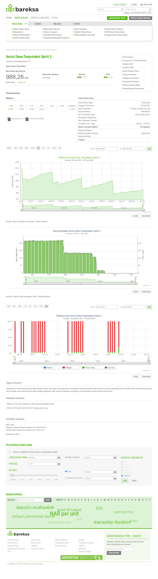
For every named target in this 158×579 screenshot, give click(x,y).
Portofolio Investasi (130, 82)
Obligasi (34, 545)
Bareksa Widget (85, 551)
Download (146, 216)
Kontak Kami (12, 543)
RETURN (13, 470)
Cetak (135, 216)
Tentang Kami (13, 540)
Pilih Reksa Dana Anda (115, 32)
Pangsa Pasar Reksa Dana (116, 35)
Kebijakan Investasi (130, 78)
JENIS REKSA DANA (18, 457)
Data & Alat (10, 50)
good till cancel (69, 510)
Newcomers (18, 32)
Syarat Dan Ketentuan (16, 548)
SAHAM (38, 24)
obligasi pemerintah (59, 522)
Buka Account (60, 545)
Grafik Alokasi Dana (130, 71)
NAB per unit (64, 514)
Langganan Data (61, 543)
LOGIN (134, 5)
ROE (99, 508)
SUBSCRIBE (114, 553)
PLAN (54, 18)
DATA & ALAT (21, 18)
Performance (127, 57)
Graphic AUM (128, 68)
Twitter (81, 545)
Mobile (81, 540)
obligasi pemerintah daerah (33, 516)
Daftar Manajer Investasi (85, 35)
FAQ (9, 551)
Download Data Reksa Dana (55, 38)
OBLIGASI (57, 24)
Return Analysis (50, 32)
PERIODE (13, 463)
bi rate (133, 520)
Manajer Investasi (72, 457)
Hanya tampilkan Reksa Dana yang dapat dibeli (35, 452)
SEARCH (11, 500)
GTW (78, 519)
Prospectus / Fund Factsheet (134, 61)
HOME (9, 18)
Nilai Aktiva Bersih (51, 29)
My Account (146, 4)
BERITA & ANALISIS (40, 18)
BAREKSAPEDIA (14, 494)
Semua (127, 475)
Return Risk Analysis (114, 29)
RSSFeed (82, 548)
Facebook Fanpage (86, 543)
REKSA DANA (17, 24)
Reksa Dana (23, 50)
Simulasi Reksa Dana (53, 35)
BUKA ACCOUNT (120, 5)
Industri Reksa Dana (21, 35)
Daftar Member (61, 540)
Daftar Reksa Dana (21, 29)
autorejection (123, 512)
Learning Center (37, 548)
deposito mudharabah (35, 507)
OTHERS (76, 24)
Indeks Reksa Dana (21, 38)
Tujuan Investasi (129, 75)
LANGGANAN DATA (117, 18)
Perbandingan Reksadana (133, 89)
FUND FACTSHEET (35, 119)
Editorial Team (13, 545)
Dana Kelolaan (81, 29)
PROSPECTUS (15, 119)
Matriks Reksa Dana (83, 32)
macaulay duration (112, 522)
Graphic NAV (127, 64)
